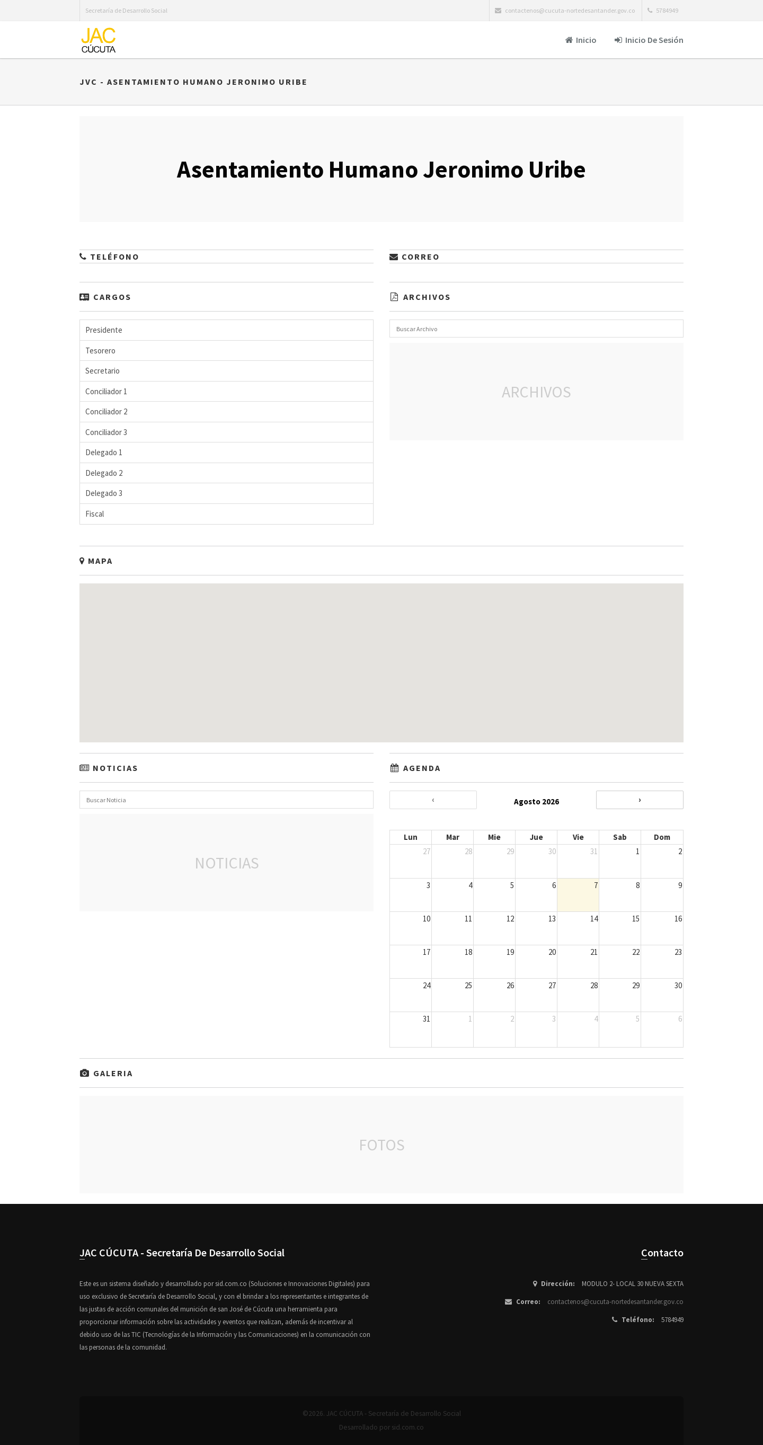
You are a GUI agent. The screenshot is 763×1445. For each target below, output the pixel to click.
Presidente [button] (103, 330)
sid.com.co (408, 1427)
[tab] (226, 330)
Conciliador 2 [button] (106, 411)
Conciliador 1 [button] (106, 391)
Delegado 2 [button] (103, 473)
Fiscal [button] (94, 514)
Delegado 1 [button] (103, 452)
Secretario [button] (102, 371)
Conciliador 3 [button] (106, 432)
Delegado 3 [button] (103, 493)
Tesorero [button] (100, 350)
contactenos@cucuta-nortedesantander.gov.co (615, 1301)
